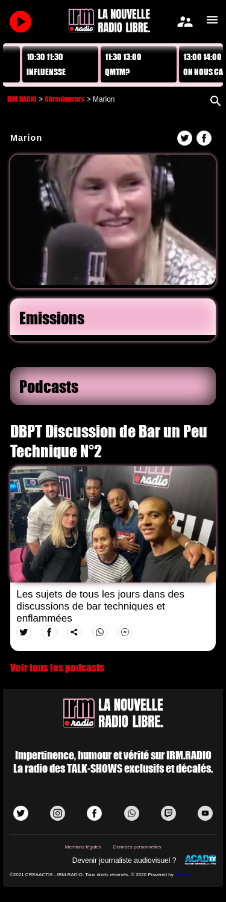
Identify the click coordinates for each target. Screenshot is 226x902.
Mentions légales (83, 847)
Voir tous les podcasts (57, 667)
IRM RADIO (22, 98)
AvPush (183, 874)
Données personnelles (137, 847)
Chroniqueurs (64, 98)
